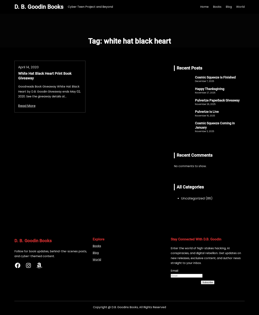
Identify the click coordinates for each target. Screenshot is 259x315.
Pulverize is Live (207, 112)
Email (174, 271)
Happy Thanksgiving (209, 89)
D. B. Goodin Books (38, 6)
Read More (26, 106)
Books (97, 246)
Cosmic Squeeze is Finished (215, 77)
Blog (96, 253)
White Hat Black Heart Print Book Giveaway (44, 75)
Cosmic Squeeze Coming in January (215, 125)
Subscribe (207, 282)
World (97, 259)
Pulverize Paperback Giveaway (217, 100)
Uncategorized (193, 198)
